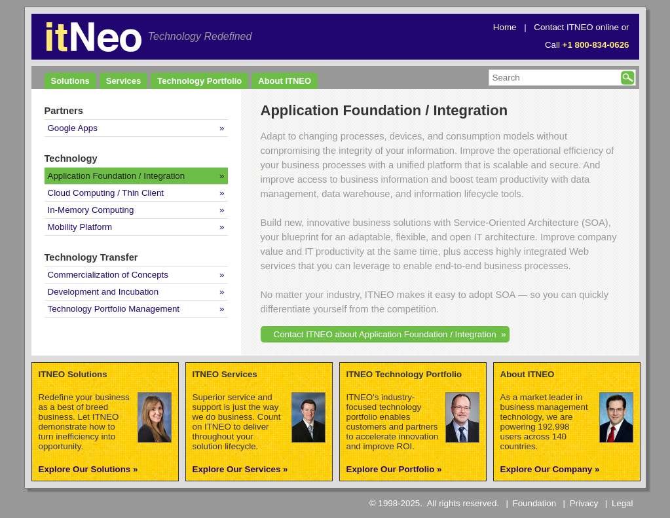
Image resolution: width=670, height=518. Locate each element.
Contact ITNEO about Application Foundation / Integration (385, 334)
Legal (622, 503)
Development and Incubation (103, 292)
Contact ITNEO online (576, 27)
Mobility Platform (80, 227)
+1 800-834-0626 (596, 45)
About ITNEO (284, 81)
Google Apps (73, 128)
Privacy (584, 503)
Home (505, 27)
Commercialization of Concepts (108, 275)
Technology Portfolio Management (114, 309)
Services (123, 81)
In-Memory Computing (91, 210)
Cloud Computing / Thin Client (106, 193)
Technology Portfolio (199, 81)
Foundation (535, 503)
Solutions (70, 81)
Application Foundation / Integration (116, 176)
